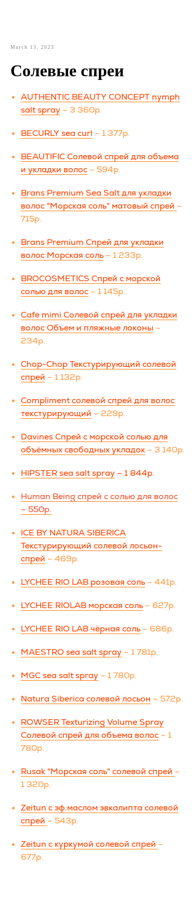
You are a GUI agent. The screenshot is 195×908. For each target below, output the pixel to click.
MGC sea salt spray (59, 675)
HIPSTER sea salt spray (68, 472)
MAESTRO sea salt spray (71, 651)
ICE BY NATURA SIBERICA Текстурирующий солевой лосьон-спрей (91, 545)
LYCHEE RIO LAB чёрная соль (80, 628)
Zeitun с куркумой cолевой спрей (89, 843)
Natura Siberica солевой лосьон (86, 698)
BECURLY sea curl (57, 133)
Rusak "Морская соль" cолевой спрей (98, 771)
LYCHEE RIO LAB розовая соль (83, 581)
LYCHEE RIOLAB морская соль (82, 605)
